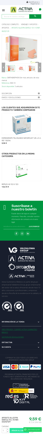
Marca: (4, 78)
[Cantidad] (4, 430)
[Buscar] (21, 16)
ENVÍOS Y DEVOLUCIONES (11, 97)
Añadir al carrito (19, 430)
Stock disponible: (8, 86)
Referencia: (6, 83)
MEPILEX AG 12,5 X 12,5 (10, 184)
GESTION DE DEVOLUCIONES (13, 337)
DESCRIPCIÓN (7, 93)
